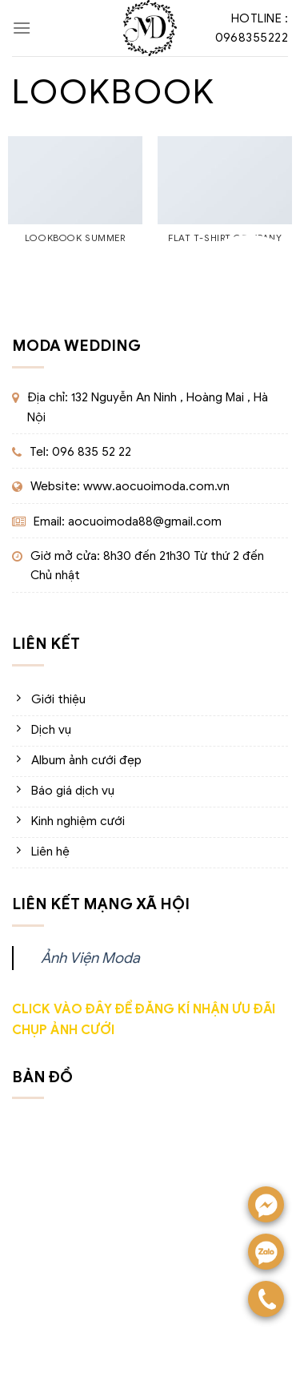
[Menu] (21, 27)
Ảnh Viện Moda (90, 957)
